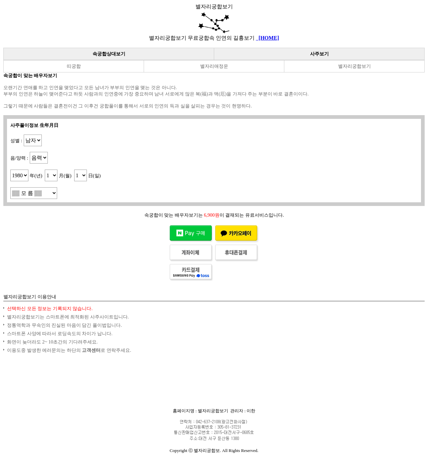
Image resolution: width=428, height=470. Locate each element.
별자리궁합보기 (354, 66)
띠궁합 (74, 66)
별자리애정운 (214, 66)
